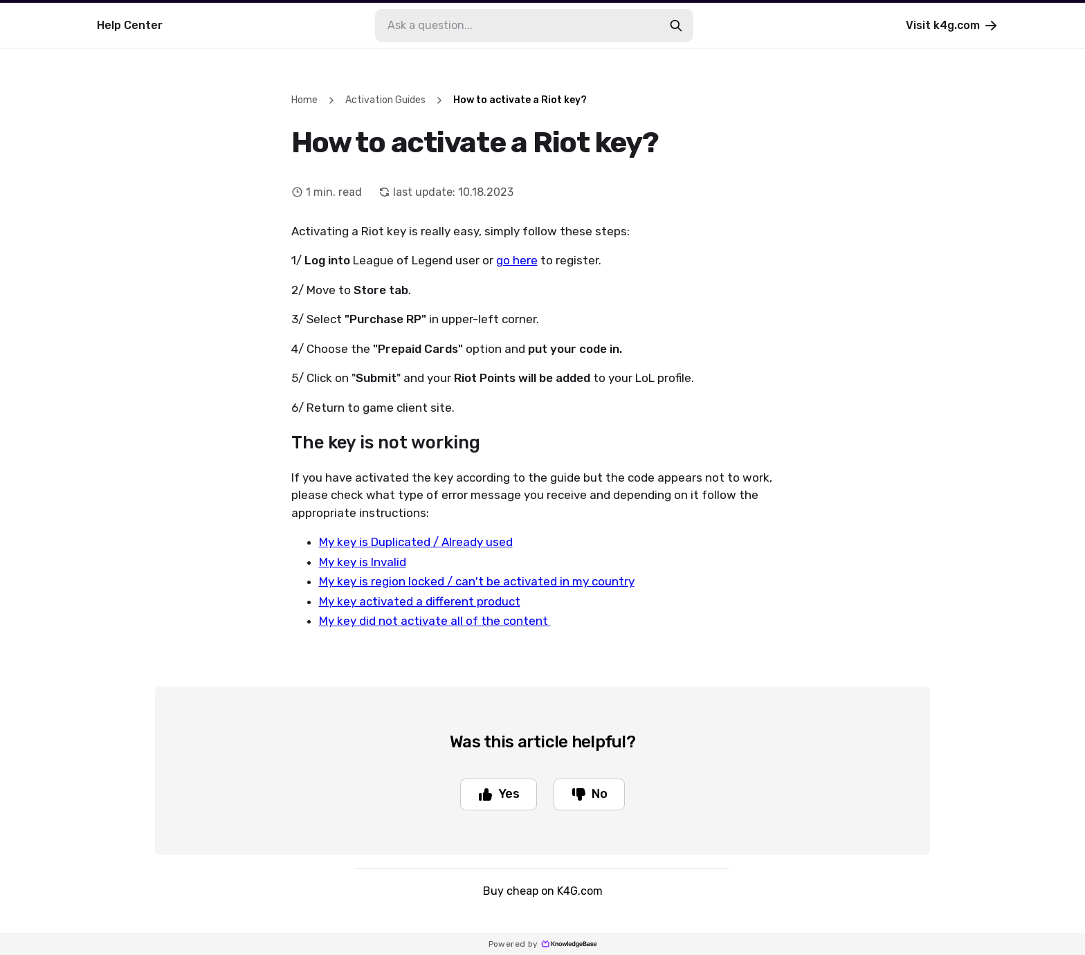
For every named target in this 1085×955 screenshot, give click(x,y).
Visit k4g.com (952, 25)
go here (517, 260)
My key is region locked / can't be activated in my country (477, 581)
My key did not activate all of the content (435, 621)
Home (304, 100)
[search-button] (676, 25)
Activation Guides (385, 100)
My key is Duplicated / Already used (416, 542)
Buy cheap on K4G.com (543, 891)
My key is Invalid (362, 562)
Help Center (130, 25)
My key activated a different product (419, 601)
